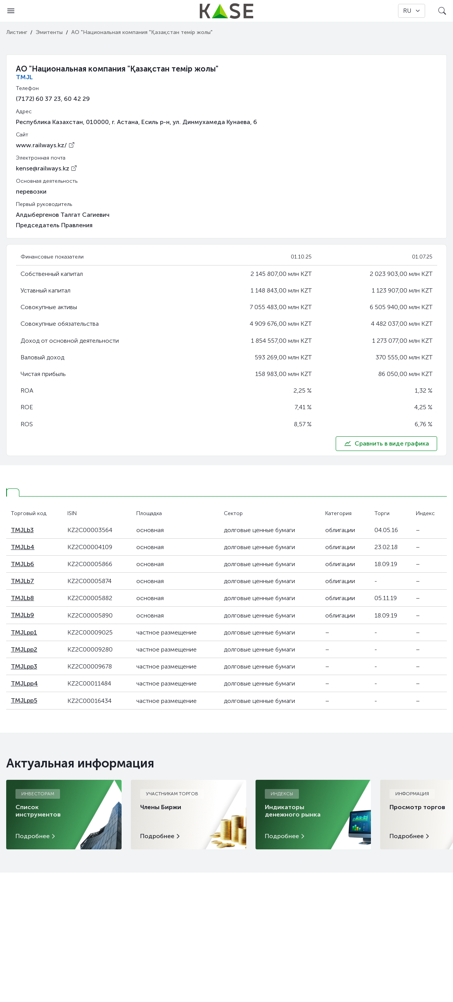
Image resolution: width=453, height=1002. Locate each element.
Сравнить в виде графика (386, 443)
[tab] (12, 492)
